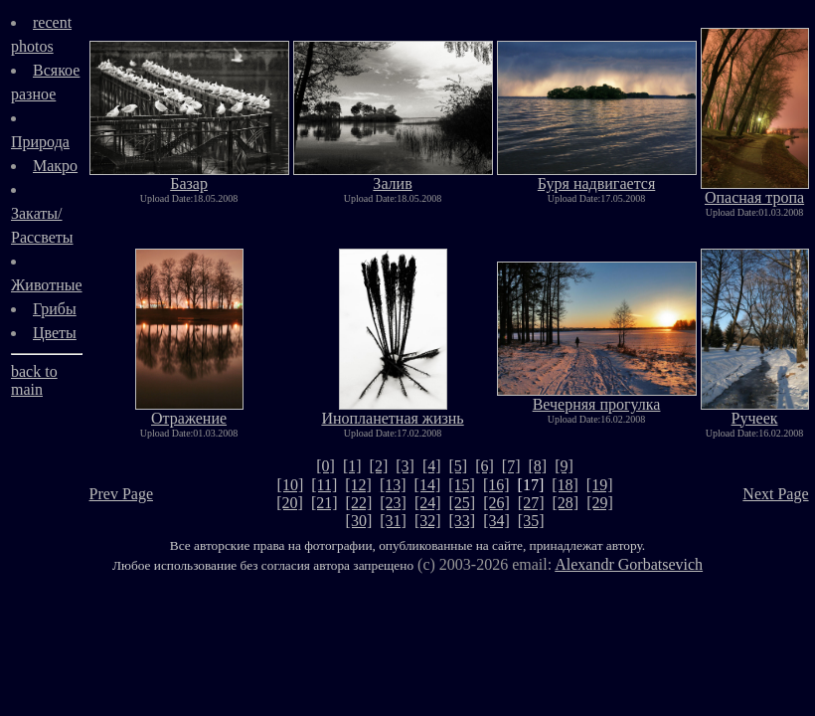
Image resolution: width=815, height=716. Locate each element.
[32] (427, 520)
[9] (564, 465)
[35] (531, 520)
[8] (538, 465)
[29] (599, 502)
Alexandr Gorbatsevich (629, 564)
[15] (461, 484)
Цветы (55, 332)
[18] (565, 484)
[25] (462, 502)
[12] (358, 484)
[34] (496, 520)
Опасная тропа (755, 190)
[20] (289, 502)
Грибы (55, 308)
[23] (393, 502)
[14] (427, 484)
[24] (427, 502)
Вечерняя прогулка (597, 397)
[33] (462, 520)
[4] (431, 465)
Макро (55, 165)
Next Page (775, 493)
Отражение (189, 411)
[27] (531, 502)
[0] (325, 465)
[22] (359, 502)
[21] (324, 502)
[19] (599, 484)
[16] (496, 484)
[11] (324, 484)
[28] (566, 502)
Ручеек (755, 411)
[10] (290, 484)
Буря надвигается (597, 176)
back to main (34, 380)
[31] (393, 520)
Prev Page (121, 493)
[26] (496, 502)
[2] (379, 465)
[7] (511, 465)
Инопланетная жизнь (392, 411)
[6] (484, 465)
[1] (352, 465)
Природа (40, 141)
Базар (189, 176)
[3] (405, 465)
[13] (393, 484)
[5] (458, 465)
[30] (359, 520)
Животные (46, 284)
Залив (393, 176)
